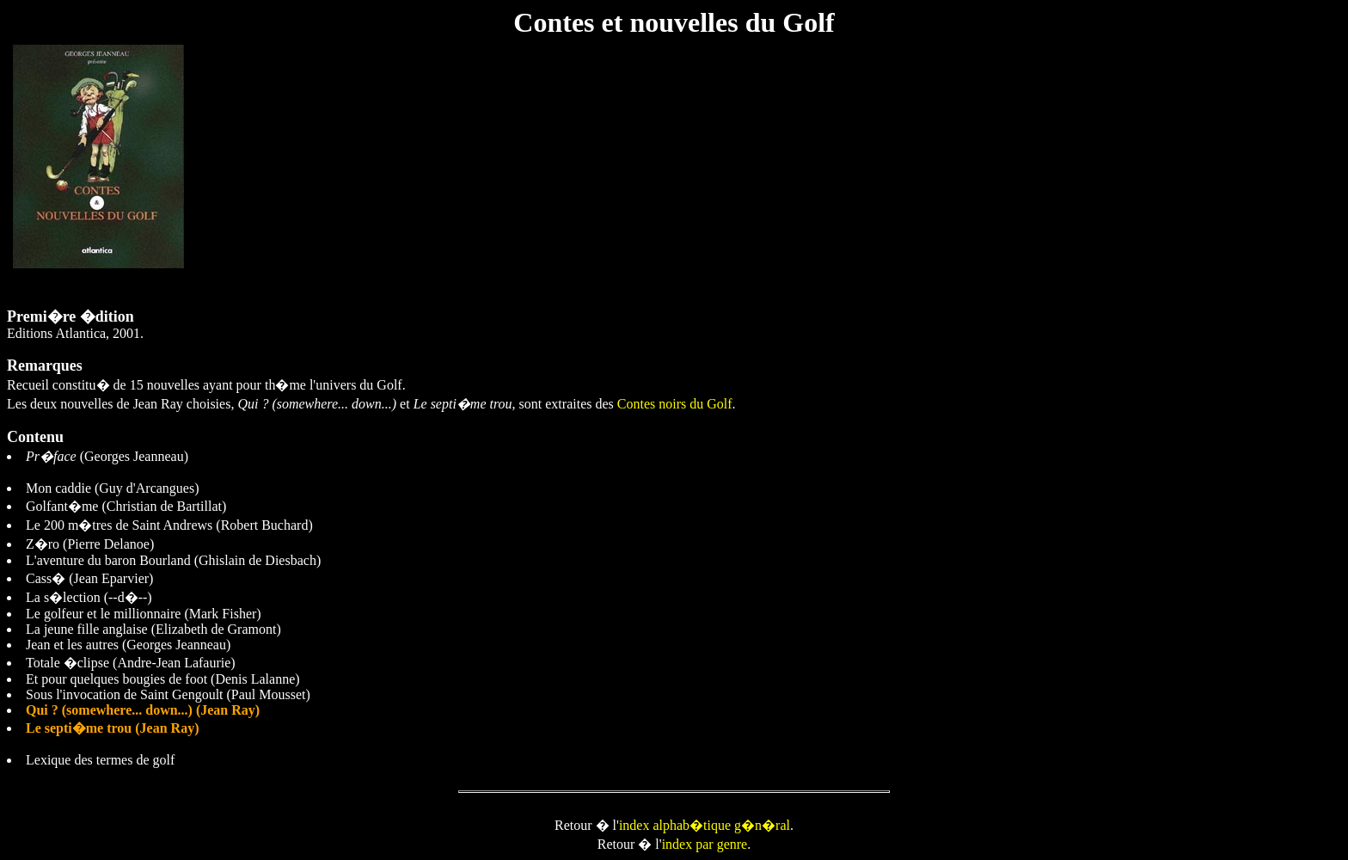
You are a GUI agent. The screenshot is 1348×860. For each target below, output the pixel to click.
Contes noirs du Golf (674, 403)
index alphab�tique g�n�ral (704, 825)
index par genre (705, 844)
